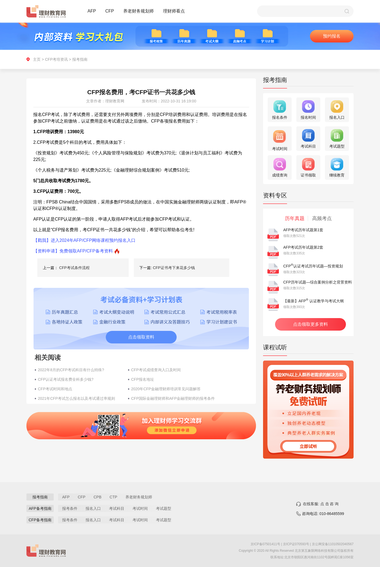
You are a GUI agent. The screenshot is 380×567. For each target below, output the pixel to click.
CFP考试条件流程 (74, 268)
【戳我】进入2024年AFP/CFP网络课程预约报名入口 (84, 240)
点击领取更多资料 (310, 324)
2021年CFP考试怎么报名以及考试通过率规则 (76, 398)
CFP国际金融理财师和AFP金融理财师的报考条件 (173, 398)
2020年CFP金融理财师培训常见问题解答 (166, 389)
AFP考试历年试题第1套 (303, 230)
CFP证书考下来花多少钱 (174, 268)
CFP (109, 11)
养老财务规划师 (138, 11)
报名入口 (93, 508)
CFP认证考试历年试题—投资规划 (313, 266)
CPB (97, 497)
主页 (37, 59)
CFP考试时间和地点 (55, 389)
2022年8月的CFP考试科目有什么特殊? (71, 370)
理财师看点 (174, 11)
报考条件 (69, 508)
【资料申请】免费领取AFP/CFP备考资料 (73, 251)
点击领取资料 (141, 337)
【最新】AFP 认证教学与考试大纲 (313, 301)
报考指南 (80, 59)
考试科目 (116, 508)
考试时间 (140, 508)
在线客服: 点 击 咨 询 (321, 504)
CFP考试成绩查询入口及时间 (156, 370)
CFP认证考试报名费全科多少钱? (66, 379)
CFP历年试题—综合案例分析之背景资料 (317, 282)
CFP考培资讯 (56, 59)
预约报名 (331, 36)
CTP (113, 497)
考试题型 (163, 508)
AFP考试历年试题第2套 (303, 247)
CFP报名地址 (142, 379)
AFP (92, 11)
